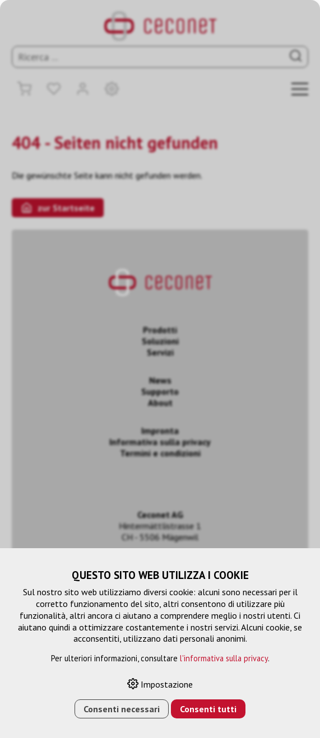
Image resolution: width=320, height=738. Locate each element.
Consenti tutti (208, 708)
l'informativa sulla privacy (224, 658)
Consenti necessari (122, 708)
